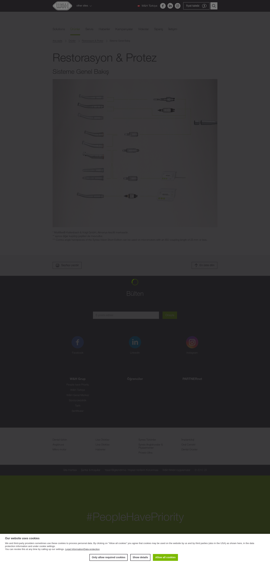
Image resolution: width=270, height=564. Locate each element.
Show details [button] (140, 557)
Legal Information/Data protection (82, 549)
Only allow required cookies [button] (108, 557)
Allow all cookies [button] (165, 557)
